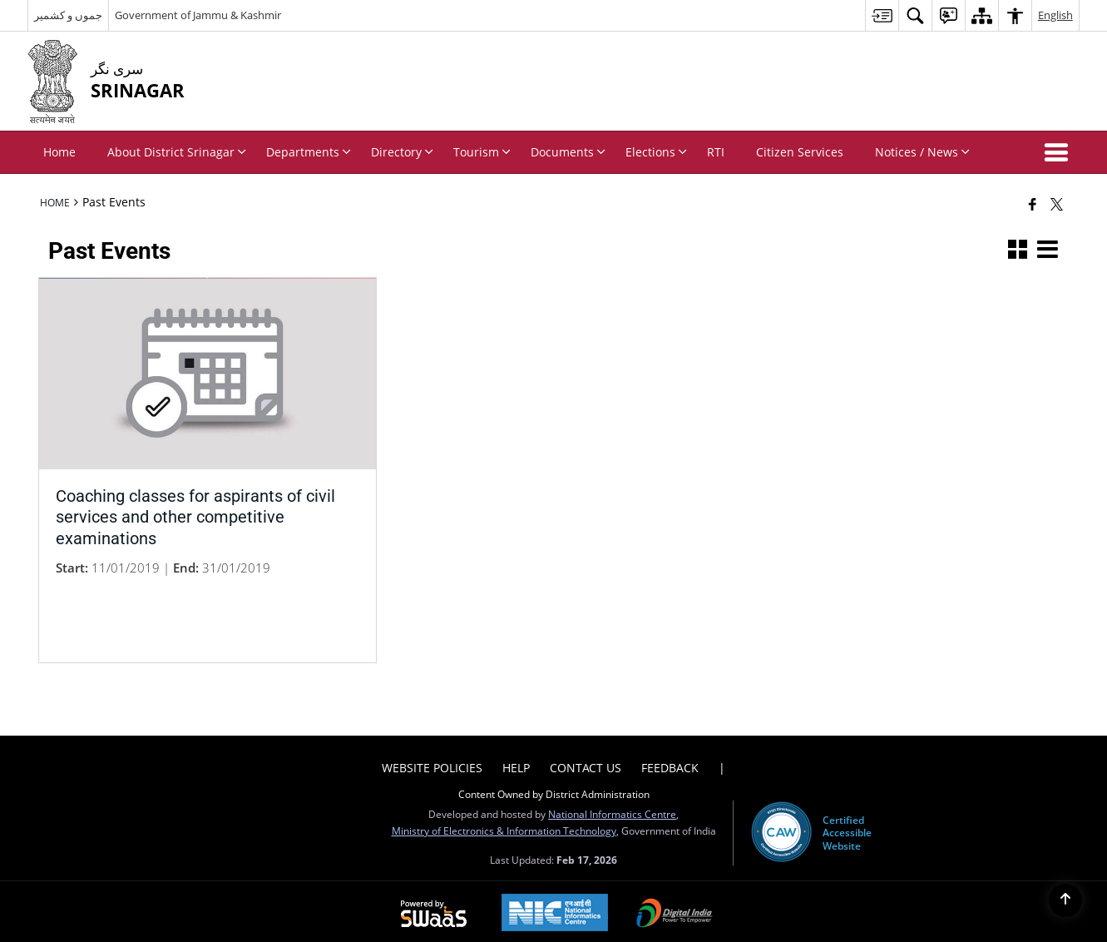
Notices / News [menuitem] (922, 152)
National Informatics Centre (612, 808)
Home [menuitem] (59, 152)
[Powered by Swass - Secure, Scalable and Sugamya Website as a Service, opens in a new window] (434, 908)
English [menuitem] (1055, 14)
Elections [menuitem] (656, 152)
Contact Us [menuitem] (585, 762)
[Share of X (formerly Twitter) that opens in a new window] (1056, 204)
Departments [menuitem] (308, 152)
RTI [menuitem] (715, 152)
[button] (1060, 152)
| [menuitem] (722, 762)
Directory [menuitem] (402, 152)
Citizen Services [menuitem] (799, 152)
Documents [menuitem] (568, 152)
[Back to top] (1065, 900)
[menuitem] (881, 15)
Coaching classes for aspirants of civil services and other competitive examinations (195, 512)
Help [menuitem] (516, 762)
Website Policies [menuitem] (432, 762)
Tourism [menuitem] (482, 152)
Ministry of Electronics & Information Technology (504, 824)
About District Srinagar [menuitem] (176, 152)
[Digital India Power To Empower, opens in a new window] (674, 908)
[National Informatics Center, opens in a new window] (554, 908)
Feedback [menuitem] (670, 762)
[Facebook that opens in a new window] (1032, 204)
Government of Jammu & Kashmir (198, 14)
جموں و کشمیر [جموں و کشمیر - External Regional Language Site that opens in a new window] (68, 14)
